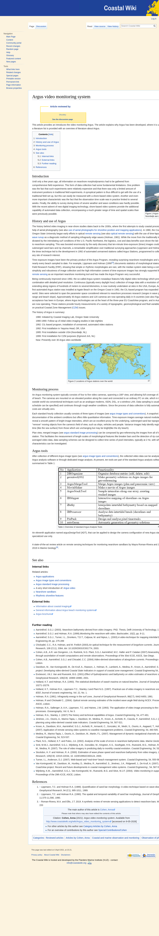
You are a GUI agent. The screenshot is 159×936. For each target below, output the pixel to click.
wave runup (38, 237)
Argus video (69, 588)
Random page (12, 49)
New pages (11, 62)
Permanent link (12, 82)
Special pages (12, 75)
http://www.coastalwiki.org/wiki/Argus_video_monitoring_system (77, 821)
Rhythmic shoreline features (50, 595)
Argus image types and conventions (53, 580)
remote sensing (93, 233)
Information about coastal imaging (52, 606)
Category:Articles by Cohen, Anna (100, 826)
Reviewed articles (54, 838)
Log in (153, 19)
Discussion (41, 26)
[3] (57, 547)
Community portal (13, 43)
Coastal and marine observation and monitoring (115, 838)
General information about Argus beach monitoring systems (65, 610)
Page (31, 26)
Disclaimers (65, 855)
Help (8, 52)
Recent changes (13, 46)
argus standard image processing (80, 432)
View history (112, 26)
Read (89, 26)
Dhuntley (62, 115)
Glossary (10, 55)
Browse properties (14, 88)
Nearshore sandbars (46, 591)
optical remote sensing (122, 233)
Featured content (13, 59)
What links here (13, 69)
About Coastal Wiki (51, 855)
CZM (75, 307)
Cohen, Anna (106, 809)
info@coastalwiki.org (76, 863)
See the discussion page (62, 119)
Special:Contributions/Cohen (112, 830)
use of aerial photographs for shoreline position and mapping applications (104, 230)
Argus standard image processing (52, 584)
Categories (38, 838)
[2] (113, 263)
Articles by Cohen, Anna (78, 838)
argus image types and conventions (127, 413)
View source (99, 26)
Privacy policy (36, 855)
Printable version (13, 79)
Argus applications (45, 576)
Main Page (10, 37)
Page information (13, 85)
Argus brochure (43, 614)
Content (9, 40)
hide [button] (51, 134)
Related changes (13, 72)
